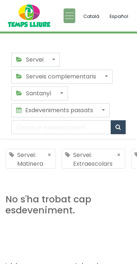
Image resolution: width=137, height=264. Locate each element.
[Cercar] (118, 127)
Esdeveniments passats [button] (55, 110)
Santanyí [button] (34, 93)
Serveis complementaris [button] (57, 76)
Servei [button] (30, 59)
